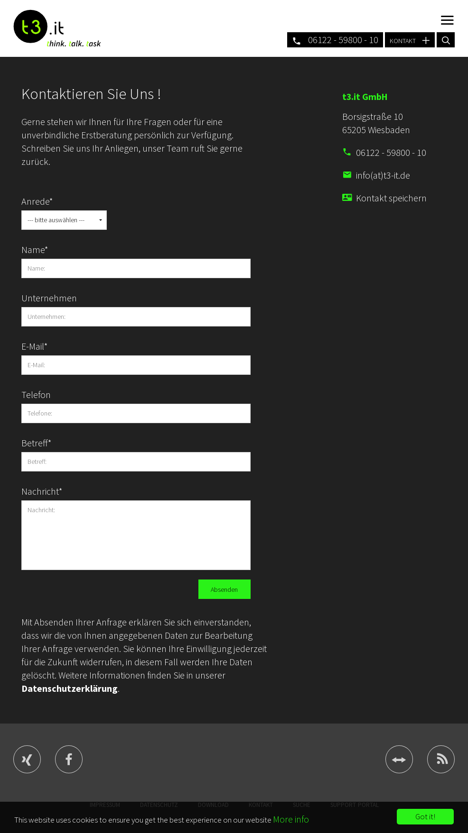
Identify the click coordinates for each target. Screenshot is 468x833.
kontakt (410, 39)
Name (34, 249)
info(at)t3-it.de (383, 175)
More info (291, 819)
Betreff (36, 443)
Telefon (36, 394)
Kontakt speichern (391, 198)
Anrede (37, 201)
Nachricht (42, 491)
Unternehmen (42, 298)
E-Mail (34, 346)
